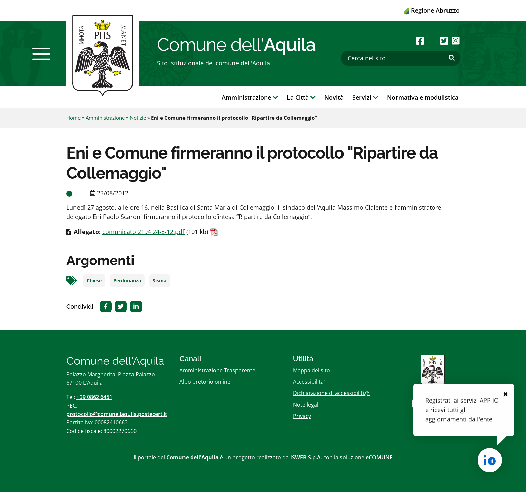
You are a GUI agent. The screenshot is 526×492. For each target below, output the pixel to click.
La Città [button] (301, 97)
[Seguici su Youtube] (431, 40)
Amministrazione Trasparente (217, 370)
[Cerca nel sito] (400, 58)
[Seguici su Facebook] (420, 40)
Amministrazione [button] (250, 97)
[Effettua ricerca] (451, 58)
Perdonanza (127, 281)
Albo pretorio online (204, 381)
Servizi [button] (365, 97)
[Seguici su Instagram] (456, 40)
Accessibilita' (309, 381)
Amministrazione (105, 117)
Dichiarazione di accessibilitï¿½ (331, 393)
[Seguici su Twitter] (444, 40)
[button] (41, 54)
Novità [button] (334, 97)
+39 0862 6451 (94, 397)
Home (73, 117)
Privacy (302, 416)
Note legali (306, 404)
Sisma (159, 281)
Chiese (94, 281)
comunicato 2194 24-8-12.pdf (143, 232)
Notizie (138, 117)
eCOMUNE (379, 457)
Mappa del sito (311, 370)
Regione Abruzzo (432, 10)
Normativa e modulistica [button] (422, 97)
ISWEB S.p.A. (306, 457)
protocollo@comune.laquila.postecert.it (116, 414)
